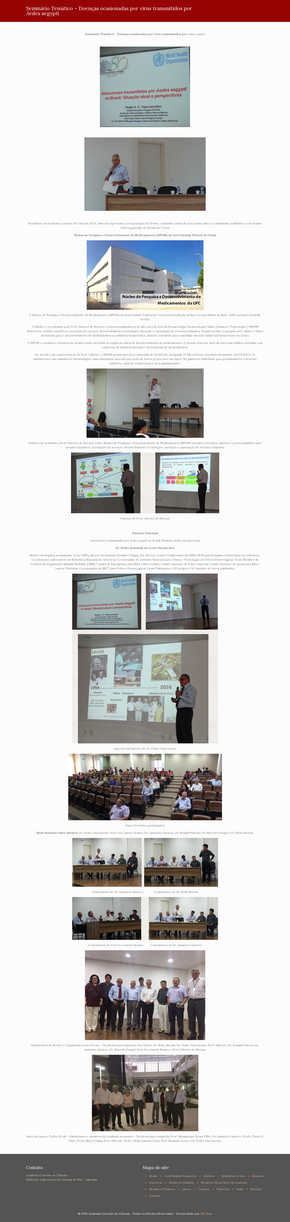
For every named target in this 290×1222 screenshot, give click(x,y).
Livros (186, 1189)
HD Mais (206, 1213)
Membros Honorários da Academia (224, 1182)
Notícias (255, 1189)
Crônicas (204, 1189)
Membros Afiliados (181, 1182)
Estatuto (258, 1176)
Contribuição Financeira (180, 1176)
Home (153, 1176)
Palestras (223, 1189)
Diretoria (155, 1182)
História (208, 1176)
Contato (154, 1196)
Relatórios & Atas (233, 1176)
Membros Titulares (162, 1189)
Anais (239, 1189)
